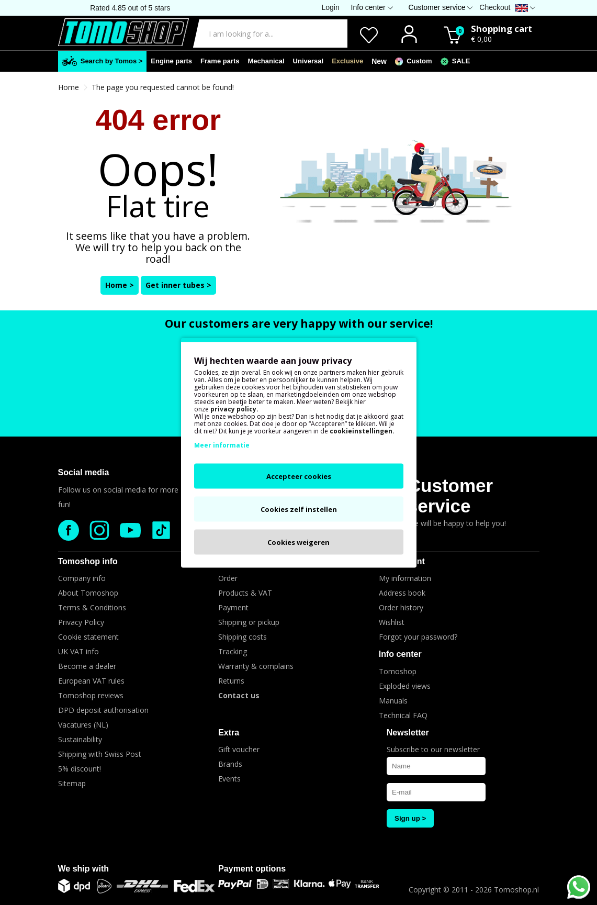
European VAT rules (91, 681)
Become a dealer (87, 666)
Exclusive (347, 61)
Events (229, 779)
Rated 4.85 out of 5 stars (130, 8)
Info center (400, 654)
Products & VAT (245, 593)
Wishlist (391, 622)
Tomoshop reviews (90, 695)
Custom (413, 61)
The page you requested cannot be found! (163, 87)
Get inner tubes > (178, 285)
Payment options (252, 868)
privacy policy (233, 408)
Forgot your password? (418, 637)
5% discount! (79, 769)
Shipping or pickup (248, 622)
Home (68, 87)
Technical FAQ (403, 715)
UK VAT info (78, 651)
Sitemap (72, 783)
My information (405, 578)
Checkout (494, 7)
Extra (228, 732)
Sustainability (80, 739)
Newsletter (408, 732)
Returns (231, 681)
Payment (233, 607)
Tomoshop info (88, 561)
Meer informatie (222, 444)
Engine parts (171, 61)
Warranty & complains (256, 666)
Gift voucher (239, 749)
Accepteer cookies (298, 476)
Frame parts (219, 61)
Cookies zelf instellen (299, 508)
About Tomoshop (88, 593)
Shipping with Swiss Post (99, 754)
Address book (402, 593)
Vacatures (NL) (83, 725)
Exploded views (405, 686)
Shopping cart (501, 29)
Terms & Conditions (92, 607)
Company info (82, 578)
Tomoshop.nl (516, 890)
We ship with (83, 868)
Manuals (393, 701)
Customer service (450, 495)
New (379, 61)
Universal (308, 61)
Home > (119, 285)
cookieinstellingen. (362, 430)
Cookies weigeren (298, 541)
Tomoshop (397, 671)
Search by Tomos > (102, 61)
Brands (230, 764)
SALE (455, 61)
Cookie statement (88, 637)
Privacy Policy (81, 622)
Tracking (232, 651)
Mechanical (266, 61)
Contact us (239, 695)
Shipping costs (242, 637)
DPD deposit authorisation (103, 710)
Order (228, 578)
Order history (401, 607)
